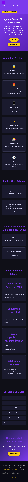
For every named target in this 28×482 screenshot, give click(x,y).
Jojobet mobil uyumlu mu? (10, 412)
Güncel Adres (13, 5)
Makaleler (19, 5)
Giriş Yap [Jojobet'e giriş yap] (14, 39)
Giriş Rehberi (5, 5)
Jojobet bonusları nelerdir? (10, 408)
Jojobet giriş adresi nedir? (10, 398)
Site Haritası (14, 477)
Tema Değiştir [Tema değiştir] (5, 11)
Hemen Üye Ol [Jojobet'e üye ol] (14, 44)
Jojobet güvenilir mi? (9, 403)
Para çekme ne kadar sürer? (10, 422)
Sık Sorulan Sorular (6, 8)
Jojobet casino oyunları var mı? (11, 417)
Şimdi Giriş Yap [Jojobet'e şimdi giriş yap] (14, 453)
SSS (19, 469)
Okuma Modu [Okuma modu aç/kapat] (13, 11)
